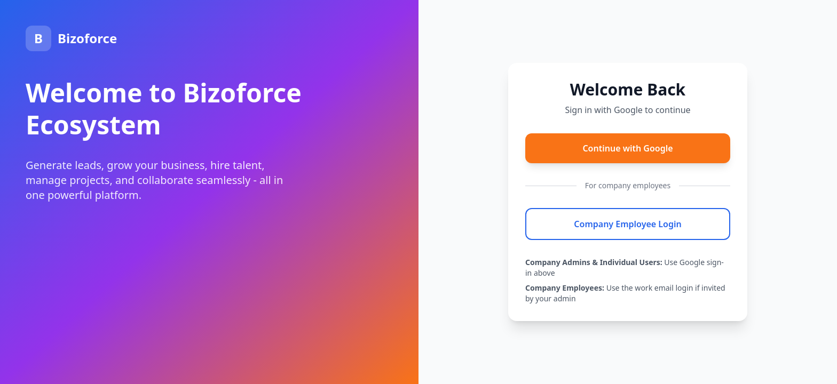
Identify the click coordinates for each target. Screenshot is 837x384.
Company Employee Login (627, 224)
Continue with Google (627, 148)
